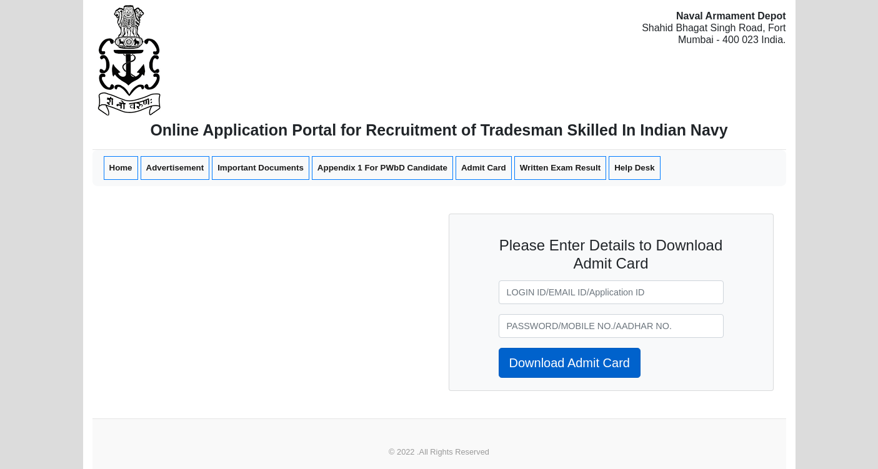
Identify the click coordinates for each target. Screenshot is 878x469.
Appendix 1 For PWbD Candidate (382, 167)
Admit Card (483, 167)
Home (120, 166)
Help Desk (634, 167)
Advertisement (175, 167)
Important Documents (260, 167)
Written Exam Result (560, 167)
